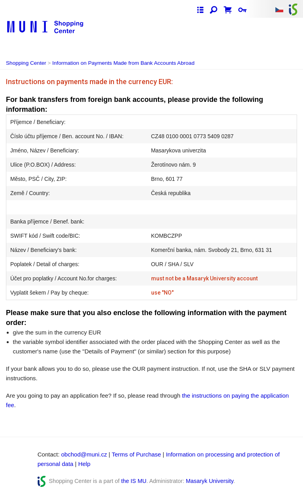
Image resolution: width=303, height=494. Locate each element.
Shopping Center (26, 63)
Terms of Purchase (136, 454)
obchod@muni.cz (84, 454)
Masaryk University (209, 481)
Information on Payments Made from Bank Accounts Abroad (123, 63)
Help (84, 463)
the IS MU (133, 481)
